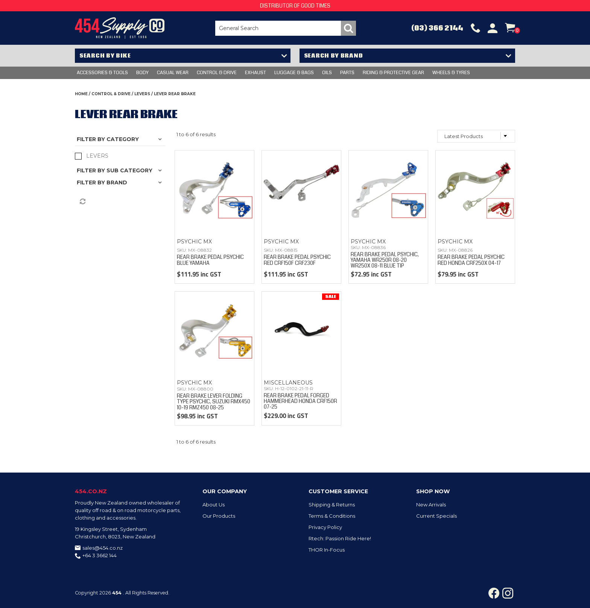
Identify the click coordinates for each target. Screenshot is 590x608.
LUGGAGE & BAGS (294, 72)
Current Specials (436, 516)
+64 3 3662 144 (99, 555)
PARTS (347, 72)
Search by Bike (105, 55)
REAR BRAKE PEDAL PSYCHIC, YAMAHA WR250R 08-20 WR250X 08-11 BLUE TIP (385, 260)
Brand (116, 182)
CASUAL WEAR (173, 72)
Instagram (507, 593)
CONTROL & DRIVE (217, 72)
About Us (213, 505)
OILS (327, 72)
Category (122, 139)
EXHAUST (255, 72)
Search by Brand (333, 55)
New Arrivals (431, 505)
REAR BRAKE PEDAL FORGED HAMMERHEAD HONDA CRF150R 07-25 (300, 401)
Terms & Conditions (332, 516)
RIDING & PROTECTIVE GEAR (393, 72)
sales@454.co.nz (102, 548)
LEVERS (142, 93)
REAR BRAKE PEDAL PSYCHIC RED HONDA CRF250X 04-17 (471, 259)
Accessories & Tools (102, 72)
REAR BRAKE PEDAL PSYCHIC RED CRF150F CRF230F (297, 259)
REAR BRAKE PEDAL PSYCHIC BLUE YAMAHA (210, 259)
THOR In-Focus (327, 550)
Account (492, 28)
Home (81, 93)
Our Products (218, 516)
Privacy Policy (325, 527)
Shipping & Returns (332, 505)
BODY (142, 72)
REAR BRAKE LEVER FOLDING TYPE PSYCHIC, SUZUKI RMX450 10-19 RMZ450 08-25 (213, 401)
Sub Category (129, 170)
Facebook (493, 593)
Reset (82, 201)
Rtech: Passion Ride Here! (340, 538)
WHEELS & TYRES (451, 72)
